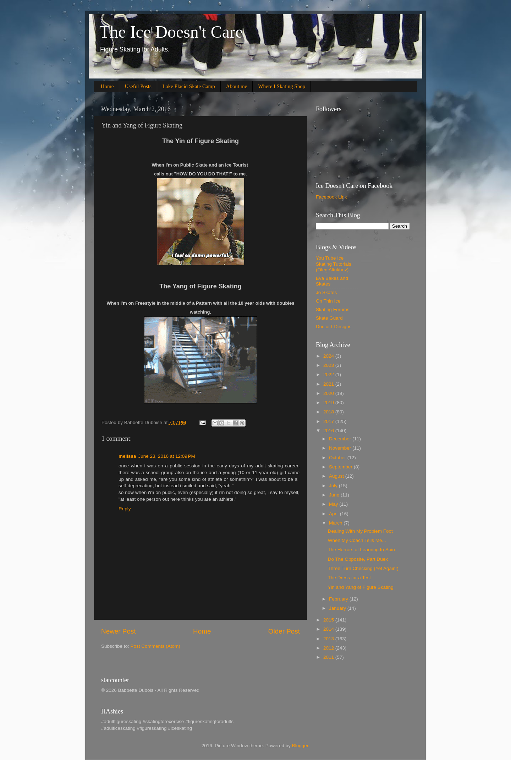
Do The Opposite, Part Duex (358, 559)
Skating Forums (333, 309)
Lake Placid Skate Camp (189, 86)
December (340, 438)
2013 (329, 638)
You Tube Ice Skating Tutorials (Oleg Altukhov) (333, 263)
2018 (329, 411)
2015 (329, 620)
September (341, 466)
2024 (329, 356)
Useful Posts (138, 86)
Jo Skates (326, 292)
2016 (329, 430)
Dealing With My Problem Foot (360, 531)
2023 (329, 365)
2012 (329, 648)
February (339, 599)
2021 (329, 384)
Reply (125, 508)
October (338, 457)
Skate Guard (329, 318)
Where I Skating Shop (281, 86)
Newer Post (118, 631)
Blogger (300, 745)
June (335, 495)
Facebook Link (331, 197)
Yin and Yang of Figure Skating (361, 587)
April (334, 513)
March (336, 523)
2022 (329, 374)
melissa (127, 456)
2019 (329, 402)
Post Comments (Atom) (155, 646)
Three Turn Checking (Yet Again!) (363, 568)
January (338, 608)
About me (236, 86)
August (337, 476)
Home (107, 86)
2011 (329, 657)
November (340, 448)
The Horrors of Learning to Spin (361, 549)
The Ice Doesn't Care (171, 31)
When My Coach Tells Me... (357, 540)
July (334, 485)
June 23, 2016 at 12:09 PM (166, 456)
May (334, 504)
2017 (329, 421)
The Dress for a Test (349, 577)
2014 (329, 629)
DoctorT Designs (333, 326)
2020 (329, 393)
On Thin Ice (328, 301)
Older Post (284, 631)
